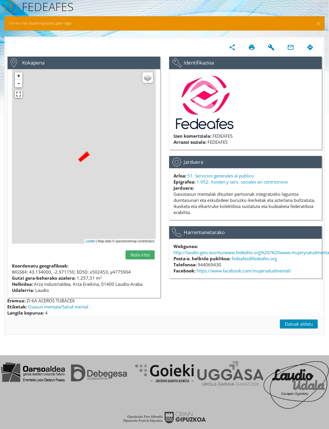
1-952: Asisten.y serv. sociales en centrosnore (242, 182)
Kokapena (33, 62)
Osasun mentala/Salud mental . (59, 307)
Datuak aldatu (299, 324)
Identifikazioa (199, 62)
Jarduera (193, 162)
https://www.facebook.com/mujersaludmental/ (243, 271)
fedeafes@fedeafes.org (254, 258)
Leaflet (90, 241)
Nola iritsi (140, 255)
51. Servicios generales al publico (220, 176)
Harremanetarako (204, 232)
